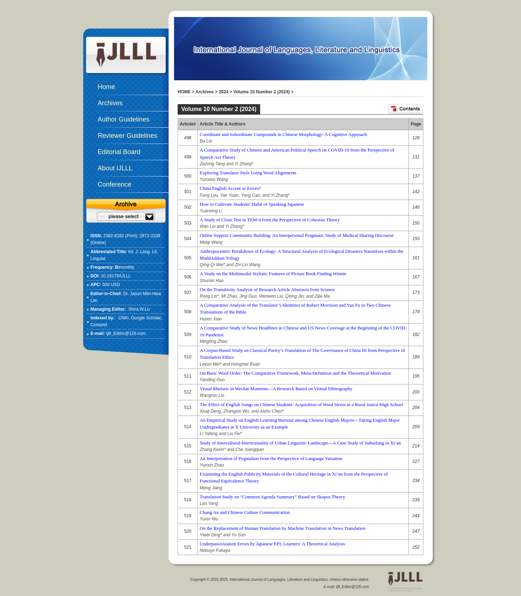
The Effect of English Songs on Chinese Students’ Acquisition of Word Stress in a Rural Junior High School (301, 404)
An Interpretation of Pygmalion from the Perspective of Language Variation (271, 458)
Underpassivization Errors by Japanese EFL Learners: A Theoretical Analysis (272, 543)
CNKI (123, 317)
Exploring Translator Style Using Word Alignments (248, 172)
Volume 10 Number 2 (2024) (261, 91)
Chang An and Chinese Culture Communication (245, 512)
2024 (224, 91)
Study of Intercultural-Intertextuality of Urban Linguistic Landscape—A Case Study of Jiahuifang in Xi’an (300, 443)
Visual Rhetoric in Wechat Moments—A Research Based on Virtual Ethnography (276, 388)
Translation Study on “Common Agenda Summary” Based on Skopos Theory (272, 496)
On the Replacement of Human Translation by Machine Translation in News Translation (282, 528)
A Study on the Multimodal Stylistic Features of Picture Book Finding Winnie (273, 273)
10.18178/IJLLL (116, 275)
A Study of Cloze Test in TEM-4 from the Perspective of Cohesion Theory (270, 219)
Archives (204, 91)
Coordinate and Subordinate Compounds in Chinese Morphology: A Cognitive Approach (283, 134)
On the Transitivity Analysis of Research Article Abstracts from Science (267, 289)
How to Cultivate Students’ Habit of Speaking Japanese (252, 204)
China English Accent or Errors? (230, 188)
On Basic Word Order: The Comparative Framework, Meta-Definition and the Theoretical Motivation (295, 373)
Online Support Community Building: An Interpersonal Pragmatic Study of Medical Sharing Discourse (297, 235)
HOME (184, 91)
